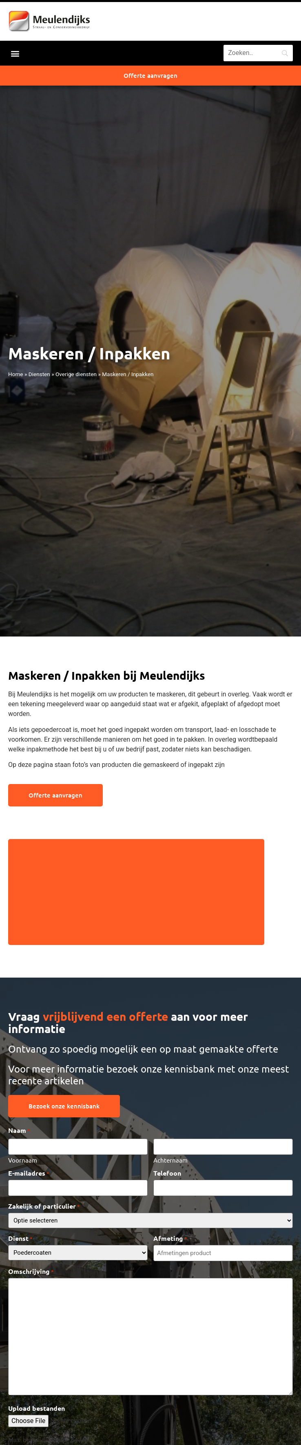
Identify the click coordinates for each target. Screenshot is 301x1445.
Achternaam (170, 1159)
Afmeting (170, 1238)
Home (15, 374)
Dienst (20, 1238)
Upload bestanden (36, 1408)
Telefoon (167, 1173)
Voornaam (22, 1159)
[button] (15, 53)
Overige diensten (76, 374)
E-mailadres (28, 1173)
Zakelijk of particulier (44, 1206)
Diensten (39, 374)
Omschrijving (31, 1271)
